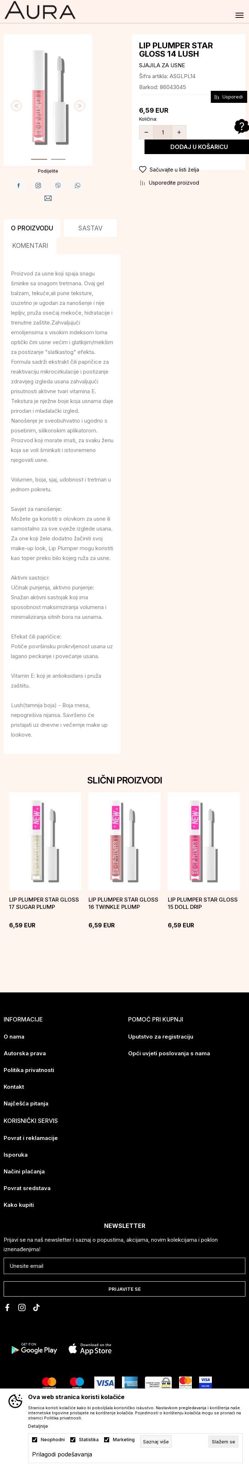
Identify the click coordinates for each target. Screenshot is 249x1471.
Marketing (124, 1440)
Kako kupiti (19, 1204)
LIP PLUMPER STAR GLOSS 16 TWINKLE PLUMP (123, 903)
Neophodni (53, 1440)
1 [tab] (39, 159)
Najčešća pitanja (26, 1103)
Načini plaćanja (24, 1171)
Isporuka (16, 1154)
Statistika (89, 1440)
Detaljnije (38, 1426)
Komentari (30, 245)
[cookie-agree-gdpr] (223, 1441)
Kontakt (14, 1086)
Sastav (90, 228)
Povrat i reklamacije (31, 1138)
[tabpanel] (48, 94)
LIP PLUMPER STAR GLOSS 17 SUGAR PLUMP (44, 903)
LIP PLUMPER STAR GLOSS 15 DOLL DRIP (203, 903)
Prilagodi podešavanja (62, 1454)
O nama (14, 1036)
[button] (188, 169)
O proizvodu (32, 228)
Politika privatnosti (29, 1070)
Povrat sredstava (27, 1188)
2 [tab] (58, 159)
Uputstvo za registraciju (160, 1036)
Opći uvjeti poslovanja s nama (169, 1053)
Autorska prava (25, 1053)
